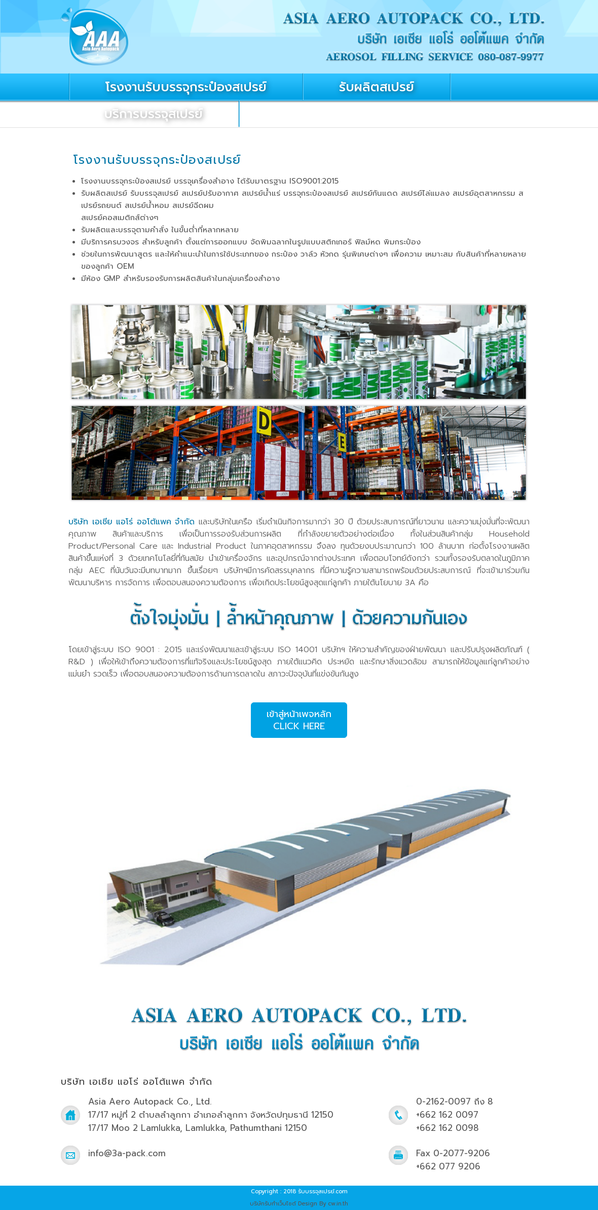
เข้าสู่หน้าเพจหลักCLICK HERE (299, 720)
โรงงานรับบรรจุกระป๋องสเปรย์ (186, 87)
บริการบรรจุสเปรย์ (153, 114)
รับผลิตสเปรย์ (376, 87)
